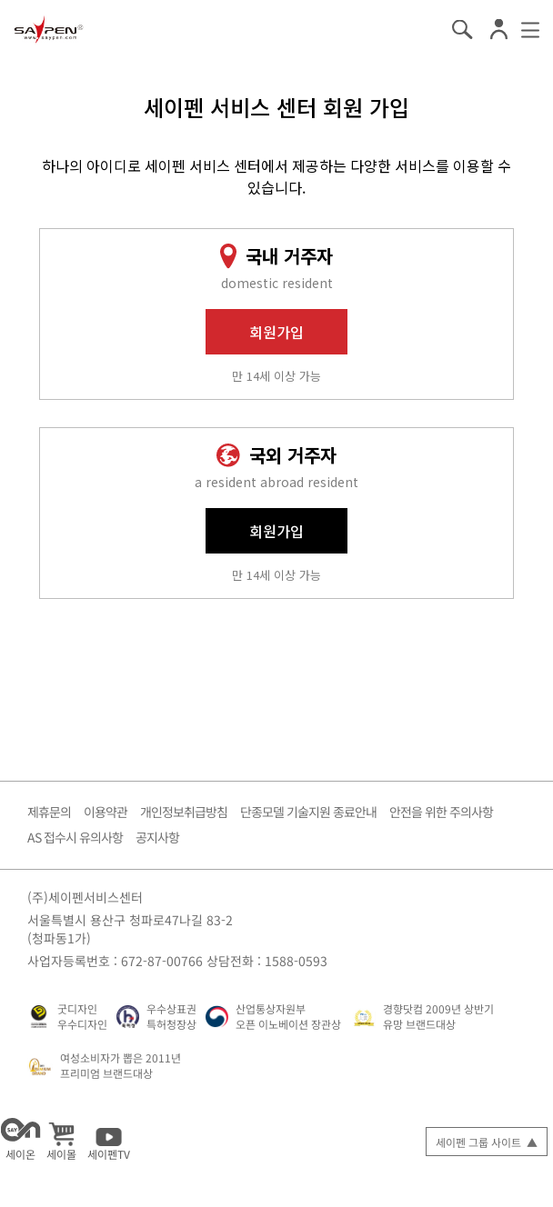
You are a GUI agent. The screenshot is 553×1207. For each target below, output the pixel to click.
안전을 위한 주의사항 (441, 812)
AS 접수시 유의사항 (75, 837)
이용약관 (105, 812)
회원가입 (276, 332)
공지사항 (157, 837)
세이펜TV (108, 1139)
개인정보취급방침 (183, 812)
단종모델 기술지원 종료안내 (308, 812)
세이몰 (61, 1139)
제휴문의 (49, 812)
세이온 (20, 1139)
